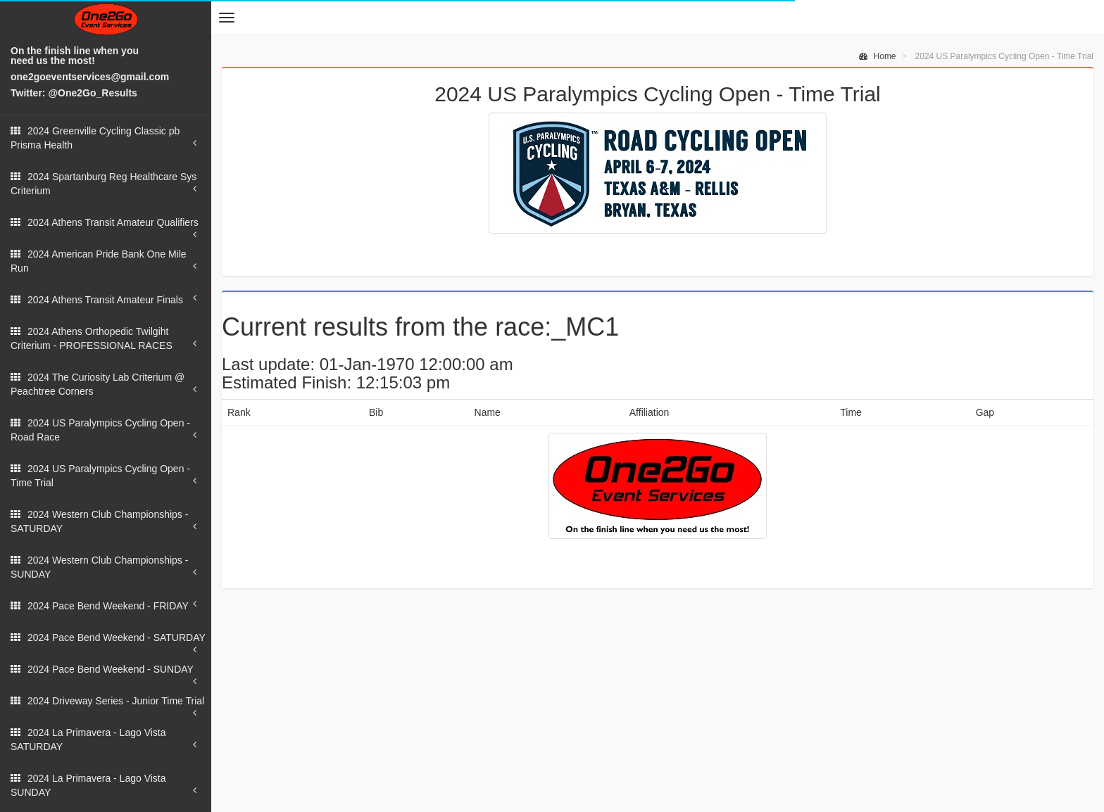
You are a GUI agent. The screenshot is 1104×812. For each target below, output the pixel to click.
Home (877, 56)
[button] (227, 18)
